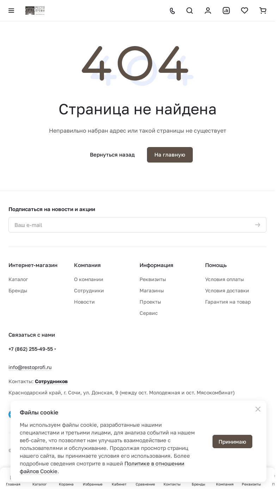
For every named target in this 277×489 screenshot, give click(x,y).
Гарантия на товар (228, 302)
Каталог (18, 279)
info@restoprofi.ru (29, 367)
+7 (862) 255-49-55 (30, 349)
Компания (87, 265)
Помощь (216, 265)
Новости (84, 302)
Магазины (152, 290)
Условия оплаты (224, 279)
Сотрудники (89, 290)
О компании (88, 279)
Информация (156, 265)
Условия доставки (227, 290)
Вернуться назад (112, 154)
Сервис (149, 313)
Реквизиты (153, 279)
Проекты (150, 302)
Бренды (17, 290)
